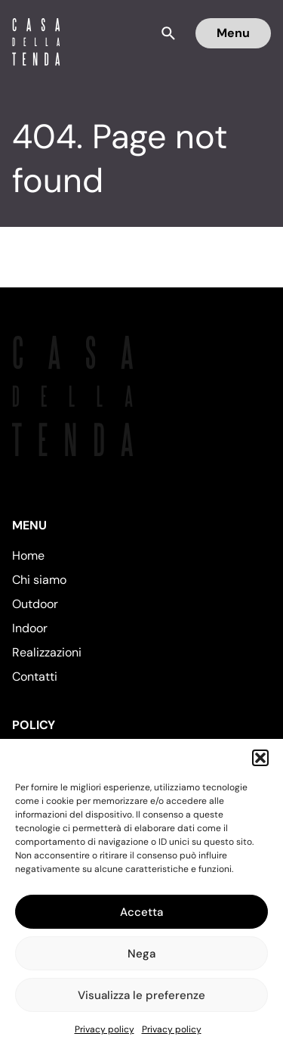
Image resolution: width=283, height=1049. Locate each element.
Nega (141, 953)
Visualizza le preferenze (141, 995)
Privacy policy (104, 1029)
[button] (260, 757)
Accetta (141, 912)
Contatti (34, 676)
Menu (233, 33)
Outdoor (35, 604)
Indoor (30, 628)
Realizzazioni (47, 652)
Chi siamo (39, 580)
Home (28, 555)
